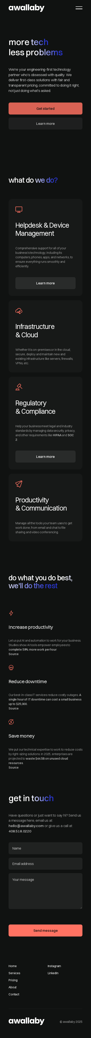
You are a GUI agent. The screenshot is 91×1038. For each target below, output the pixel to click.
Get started (45, 109)
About (12, 987)
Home (12, 966)
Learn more (45, 124)
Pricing (13, 980)
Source (14, 654)
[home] (27, 7)
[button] (79, 8)
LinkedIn (53, 973)
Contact (14, 994)
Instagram (54, 966)
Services (14, 973)
